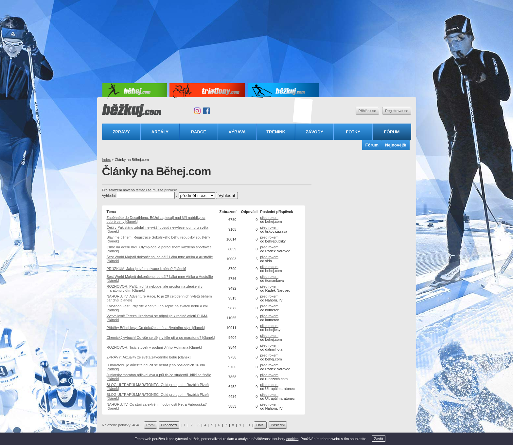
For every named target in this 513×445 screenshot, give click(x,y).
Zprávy (121, 131)
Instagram (197, 110)
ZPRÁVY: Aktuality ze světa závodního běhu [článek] (149, 357)
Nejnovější (395, 145)
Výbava (237, 131)
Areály (159, 131)
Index (106, 160)
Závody (314, 131)
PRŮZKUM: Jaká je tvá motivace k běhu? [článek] (146, 269)
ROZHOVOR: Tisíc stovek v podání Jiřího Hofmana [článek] (154, 347)
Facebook (206, 110)
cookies (292, 439)
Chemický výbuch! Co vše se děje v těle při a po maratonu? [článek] (161, 337)
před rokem (269, 218)
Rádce (198, 131)
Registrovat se (396, 111)
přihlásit (170, 190)
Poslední (278, 425)
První (150, 425)
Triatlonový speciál (302, 111)
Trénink (275, 131)
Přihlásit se (367, 111)
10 (248, 425)
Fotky (353, 131)
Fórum (392, 131)
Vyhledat (109, 196)
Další (260, 425)
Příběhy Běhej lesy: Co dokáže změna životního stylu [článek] (156, 328)
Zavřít (378, 439)
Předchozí (169, 425)
